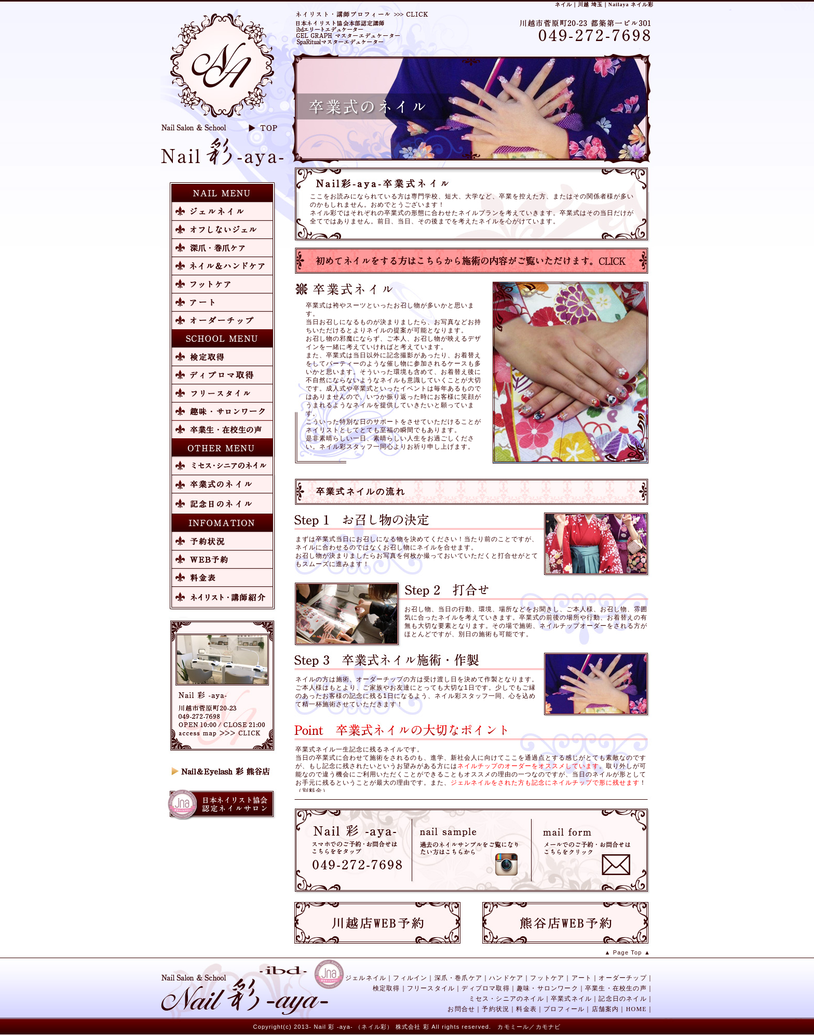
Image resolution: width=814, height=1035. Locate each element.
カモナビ (548, 1027)
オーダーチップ (622, 978)
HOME (636, 1009)
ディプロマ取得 (485, 988)
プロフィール (564, 1009)
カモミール (513, 1027)
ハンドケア (506, 978)
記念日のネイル (622, 998)
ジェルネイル (365, 978)
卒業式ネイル (571, 998)
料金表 (526, 1009)
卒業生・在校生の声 (616, 988)
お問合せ (461, 1009)
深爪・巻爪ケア (458, 978)
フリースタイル (431, 988)
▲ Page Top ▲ (627, 952)
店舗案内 (605, 1009)
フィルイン (410, 978)
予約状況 (495, 1009)
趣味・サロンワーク (547, 988)
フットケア (547, 978)
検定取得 (386, 988)
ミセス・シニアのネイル (506, 998)
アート (582, 978)
